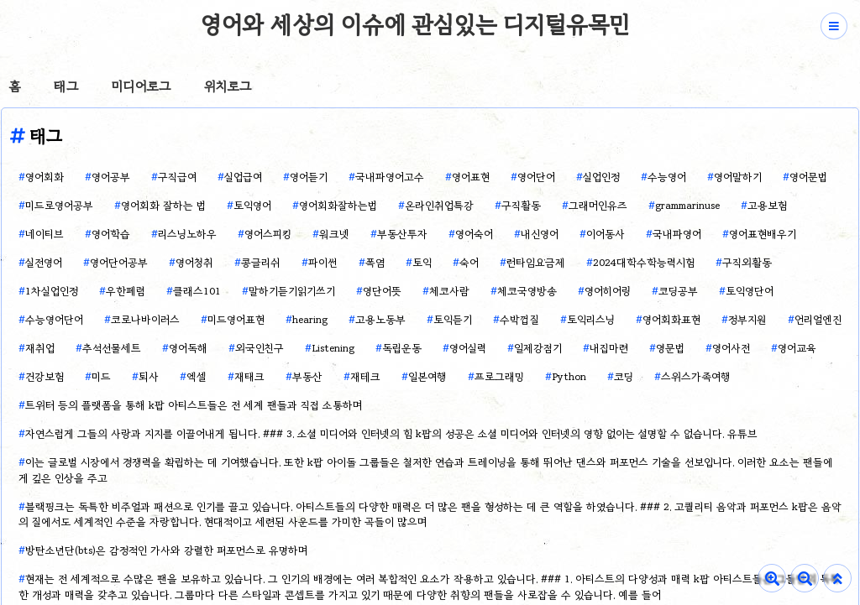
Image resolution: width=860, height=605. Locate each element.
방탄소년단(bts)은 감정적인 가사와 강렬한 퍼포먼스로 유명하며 (166, 550)
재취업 (40, 348)
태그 (66, 86)
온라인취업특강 (439, 205)
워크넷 (334, 233)
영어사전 (731, 348)
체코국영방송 (527, 290)
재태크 (249, 376)
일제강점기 (538, 348)
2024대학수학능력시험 (644, 262)
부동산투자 (402, 233)
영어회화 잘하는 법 (163, 205)
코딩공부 (678, 290)
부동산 (307, 376)
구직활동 (521, 205)
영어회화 (44, 176)
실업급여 (243, 176)
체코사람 (449, 290)
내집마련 (609, 348)
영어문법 (808, 176)
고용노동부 (380, 319)
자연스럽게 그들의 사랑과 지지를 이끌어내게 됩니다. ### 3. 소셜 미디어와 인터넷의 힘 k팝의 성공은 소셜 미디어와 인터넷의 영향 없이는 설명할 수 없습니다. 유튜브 (391, 433)
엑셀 (196, 376)
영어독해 (188, 348)
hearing (310, 319)
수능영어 (667, 176)
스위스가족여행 (696, 376)
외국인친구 (259, 348)
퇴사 (149, 376)
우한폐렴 (125, 290)
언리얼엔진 (818, 319)
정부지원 (747, 319)
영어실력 (467, 348)
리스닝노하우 (187, 233)
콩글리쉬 (261, 262)
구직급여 (177, 176)
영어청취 (194, 262)
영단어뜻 (382, 290)
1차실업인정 (51, 290)
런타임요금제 (535, 262)
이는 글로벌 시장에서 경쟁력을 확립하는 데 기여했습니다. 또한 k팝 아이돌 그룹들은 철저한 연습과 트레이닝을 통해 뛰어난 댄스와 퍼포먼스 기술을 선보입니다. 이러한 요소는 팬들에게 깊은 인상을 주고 (425, 470)
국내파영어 (677, 233)
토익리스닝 (591, 319)
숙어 (469, 262)
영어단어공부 (119, 262)
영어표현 (471, 176)
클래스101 (197, 290)
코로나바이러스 (145, 319)
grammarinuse (687, 205)
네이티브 (44, 233)
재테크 (365, 376)
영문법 (670, 348)
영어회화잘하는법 (338, 205)
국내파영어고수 (389, 176)
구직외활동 (747, 262)
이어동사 (605, 233)
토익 (422, 262)
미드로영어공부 (59, 205)
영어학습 (111, 233)
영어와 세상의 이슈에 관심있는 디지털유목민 (415, 24)
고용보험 (767, 205)
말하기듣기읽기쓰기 (292, 290)
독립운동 (402, 348)
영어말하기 (738, 176)
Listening (333, 348)
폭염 (375, 262)
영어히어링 (608, 290)
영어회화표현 (671, 319)
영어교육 (797, 348)
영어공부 (111, 176)
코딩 (623, 376)
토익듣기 (452, 319)
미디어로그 (141, 86)
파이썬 (323, 262)
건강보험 (44, 376)
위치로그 (227, 86)
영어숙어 (474, 233)
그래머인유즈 (598, 205)
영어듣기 (309, 176)
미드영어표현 (236, 319)
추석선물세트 (111, 348)
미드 (101, 376)
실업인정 (601, 176)
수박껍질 (519, 319)
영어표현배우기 (762, 233)
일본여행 (427, 376)
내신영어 (539, 233)
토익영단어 (749, 290)
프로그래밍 (499, 376)
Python (569, 376)
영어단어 (536, 176)
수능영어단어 (54, 319)
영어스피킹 (267, 233)
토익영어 (252, 205)
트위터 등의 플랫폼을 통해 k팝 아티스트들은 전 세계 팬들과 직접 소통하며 (193, 405)
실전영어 (43, 262)
